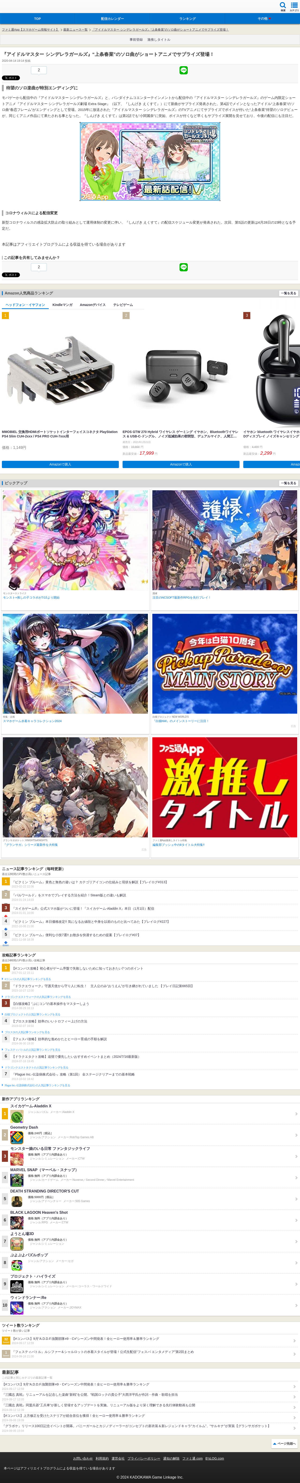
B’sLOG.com (215, 1458)
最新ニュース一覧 (75, 29)
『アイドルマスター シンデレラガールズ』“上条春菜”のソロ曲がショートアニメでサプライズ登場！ (160, 29)
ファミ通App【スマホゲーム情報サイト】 (30, 29)
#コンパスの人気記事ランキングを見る (28, 979)
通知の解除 (171, 1458)
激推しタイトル (158, 39)
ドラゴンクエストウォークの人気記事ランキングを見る (38, 997)
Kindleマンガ (62, 305)
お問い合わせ (83, 1458)
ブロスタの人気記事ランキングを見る (27, 1032)
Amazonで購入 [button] (60, 464)
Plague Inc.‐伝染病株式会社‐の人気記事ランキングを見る (37, 1085)
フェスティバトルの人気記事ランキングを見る (32, 1049)
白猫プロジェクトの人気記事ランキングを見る (32, 1014)
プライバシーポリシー (144, 1458)
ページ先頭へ (287, 1443)
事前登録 (136, 39)
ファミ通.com (192, 1458)
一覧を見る (288, 293)
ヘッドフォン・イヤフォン (25, 305)
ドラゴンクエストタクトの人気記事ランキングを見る (36, 1067)
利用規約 (102, 1458)
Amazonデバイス (93, 305)
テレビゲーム (123, 305)
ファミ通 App (17, 7)
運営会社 (118, 1458)
